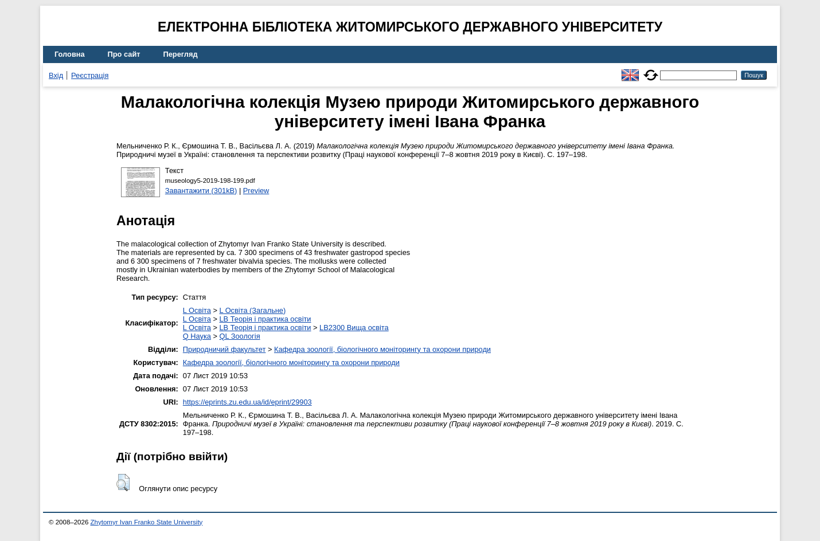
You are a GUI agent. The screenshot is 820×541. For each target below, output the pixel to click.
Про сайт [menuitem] (124, 54)
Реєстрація (89, 75)
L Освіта (197, 310)
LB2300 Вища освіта (354, 327)
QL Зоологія (240, 336)
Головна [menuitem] (69, 54)
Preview (256, 190)
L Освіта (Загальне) (252, 310)
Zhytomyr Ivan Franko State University (147, 522)
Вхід (56, 75)
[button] (123, 482)
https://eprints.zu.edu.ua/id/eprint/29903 (247, 402)
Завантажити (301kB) (201, 190)
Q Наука (197, 336)
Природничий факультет (224, 349)
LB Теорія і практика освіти (265, 319)
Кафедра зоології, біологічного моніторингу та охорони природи (382, 349)
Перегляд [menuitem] (180, 54)
